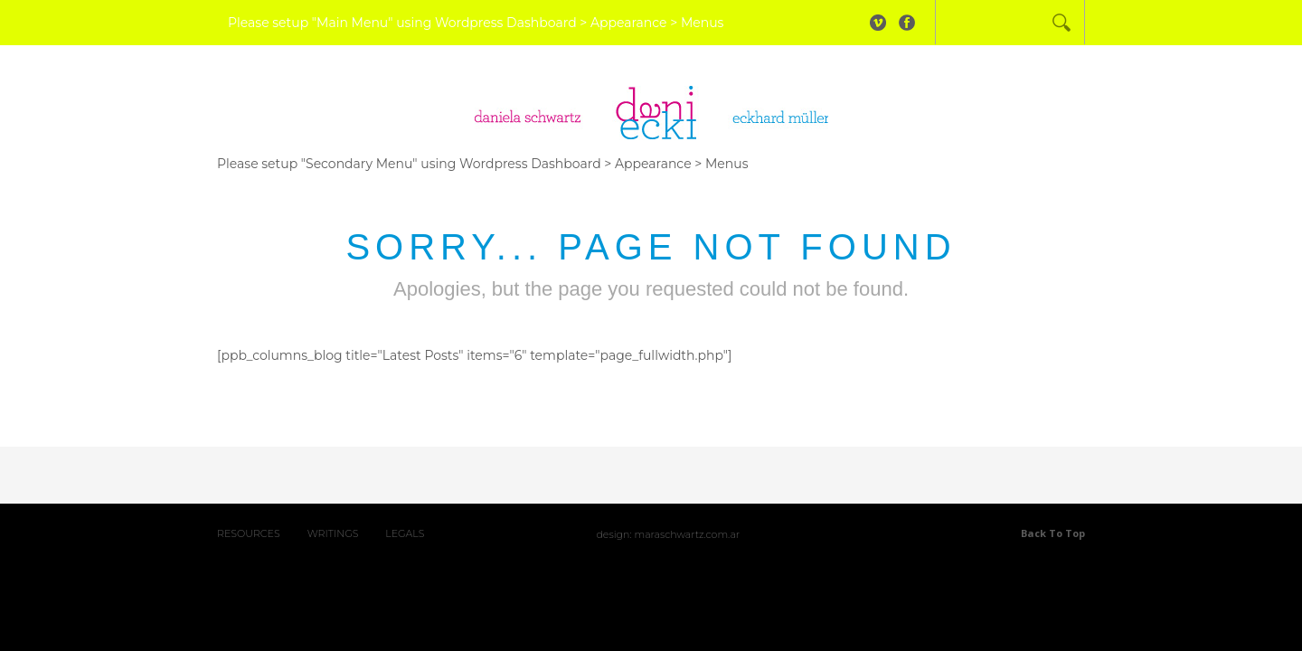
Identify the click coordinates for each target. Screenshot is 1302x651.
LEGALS (404, 533)
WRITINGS (333, 533)
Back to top (1053, 533)
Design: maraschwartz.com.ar (668, 534)
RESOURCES (248, 533)
